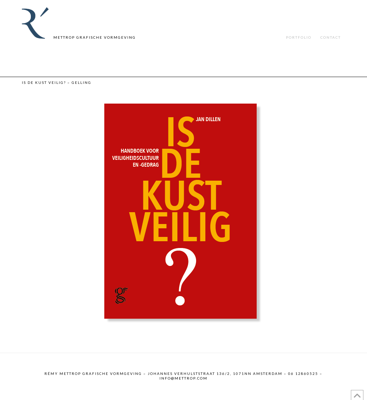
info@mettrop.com (183, 378)
